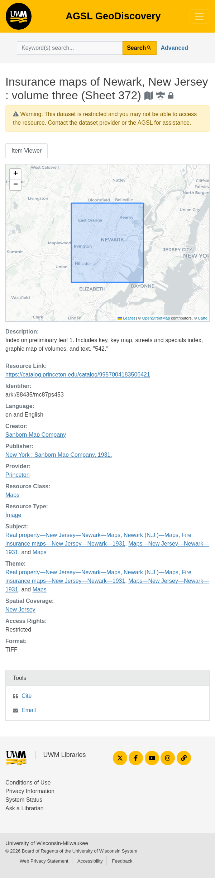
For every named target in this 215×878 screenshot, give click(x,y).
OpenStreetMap (156, 318)
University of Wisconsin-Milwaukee (46, 843)
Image (13, 515)
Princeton (17, 475)
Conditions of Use (28, 782)
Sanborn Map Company (35, 435)
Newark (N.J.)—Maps (151, 535)
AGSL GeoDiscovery (18, 19)
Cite (27, 696)
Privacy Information (29, 791)
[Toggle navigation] (199, 16)
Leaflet (126, 318)
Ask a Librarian (24, 808)
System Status (23, 800)
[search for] (70, 48)
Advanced (174, 48)
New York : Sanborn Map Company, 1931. (58, 455)
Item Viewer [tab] (26, 151)
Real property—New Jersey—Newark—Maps (62, 535)
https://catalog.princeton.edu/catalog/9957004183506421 (77, 374)
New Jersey (20, 609)
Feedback (122, 861)
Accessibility (90, 861)
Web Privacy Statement (44, 861)
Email (29, 710)
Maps (12, 495)
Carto (202, 318)
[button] (15, 174)
